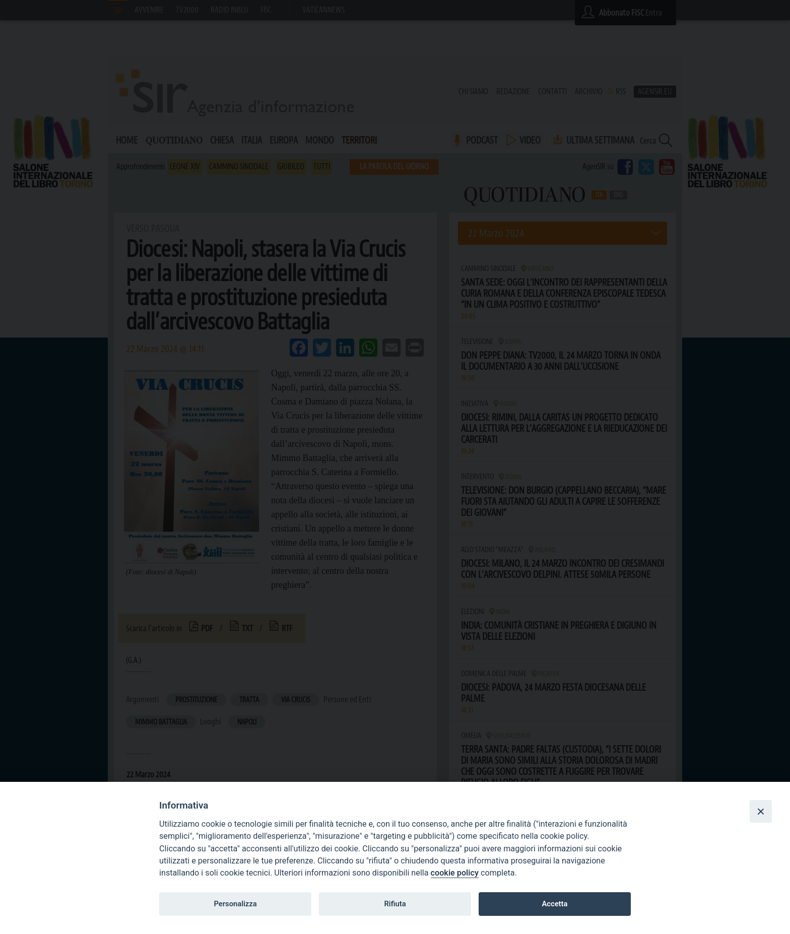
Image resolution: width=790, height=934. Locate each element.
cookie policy (455, 873)
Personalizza (235, 903)
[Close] (761, 811)
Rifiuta (395, 903)
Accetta (554, 903)
